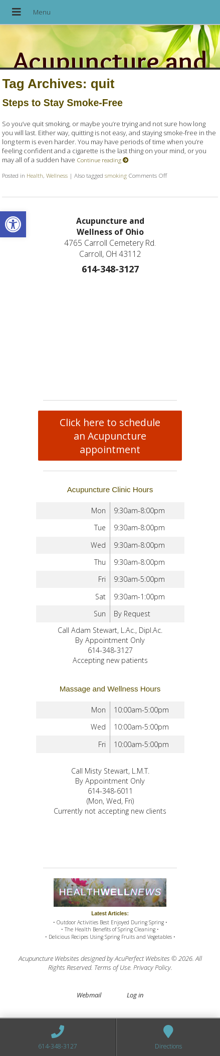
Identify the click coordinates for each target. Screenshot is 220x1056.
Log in (135, 994)
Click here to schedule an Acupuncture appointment (110, 436)
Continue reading (103, 160)
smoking (116, 175)
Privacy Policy (152, 967)
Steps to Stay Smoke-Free (62, 102)
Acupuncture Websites (49, 958)
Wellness (57, 175)
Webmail (89, 994)
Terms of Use (112, 967)
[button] (13, 224)
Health (35, 175)
